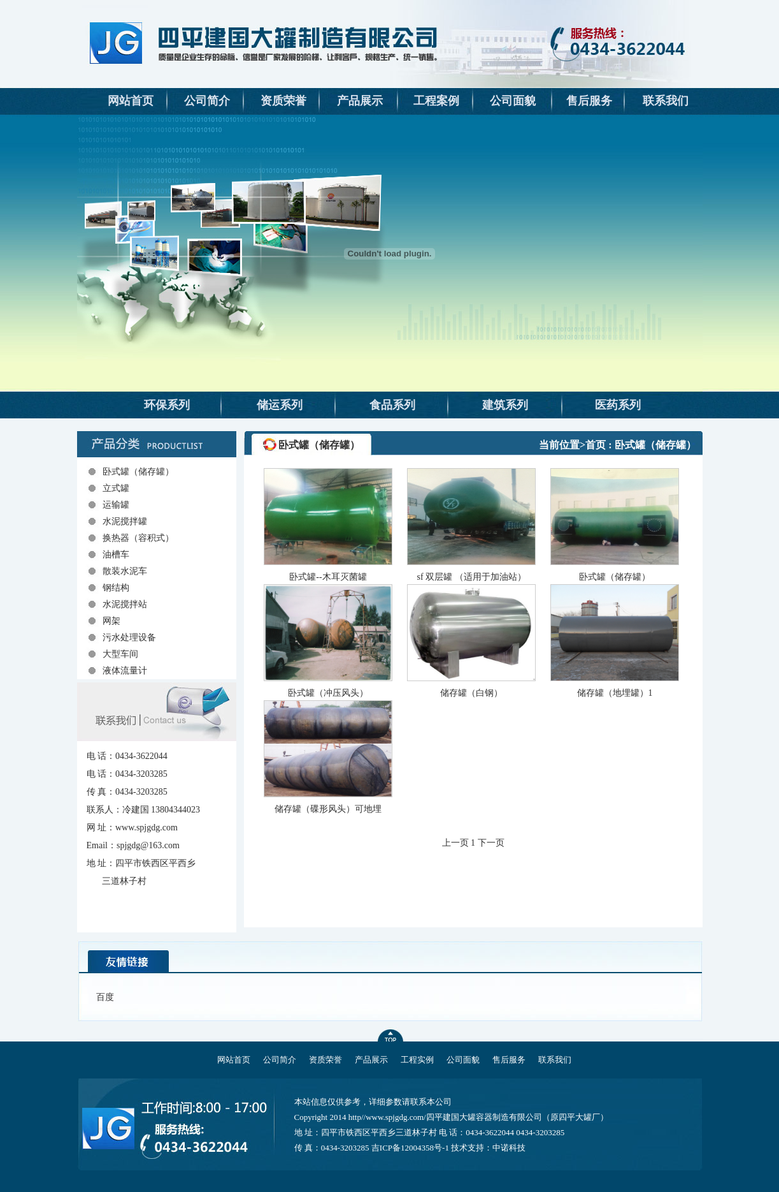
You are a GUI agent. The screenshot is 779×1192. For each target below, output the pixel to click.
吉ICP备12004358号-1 (410, 1147)
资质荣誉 (283, 100)
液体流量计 (125, 670)
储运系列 (280, 405)
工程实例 (417, 1059)
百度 (105, 997)
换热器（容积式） (138, 538)
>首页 (593, 444)
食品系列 (392, 405)
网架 (111, 621)
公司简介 (207, 100)
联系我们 (666, 100)
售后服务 (589, 100)
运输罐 (116, 505)
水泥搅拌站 (125, 604)
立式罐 (116, 488)
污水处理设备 (129, 637)
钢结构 (116, 587)
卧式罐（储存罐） (138, 471)
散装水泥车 (125, 571)
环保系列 (167, 405)
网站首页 (131, 100)
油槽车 (116, 554)
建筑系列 (505, 405)
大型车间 (120, 654)
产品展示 (360, 100)
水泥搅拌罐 (125, 521)
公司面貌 (513, 100)
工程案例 (436, 100)
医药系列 (618, 405)
